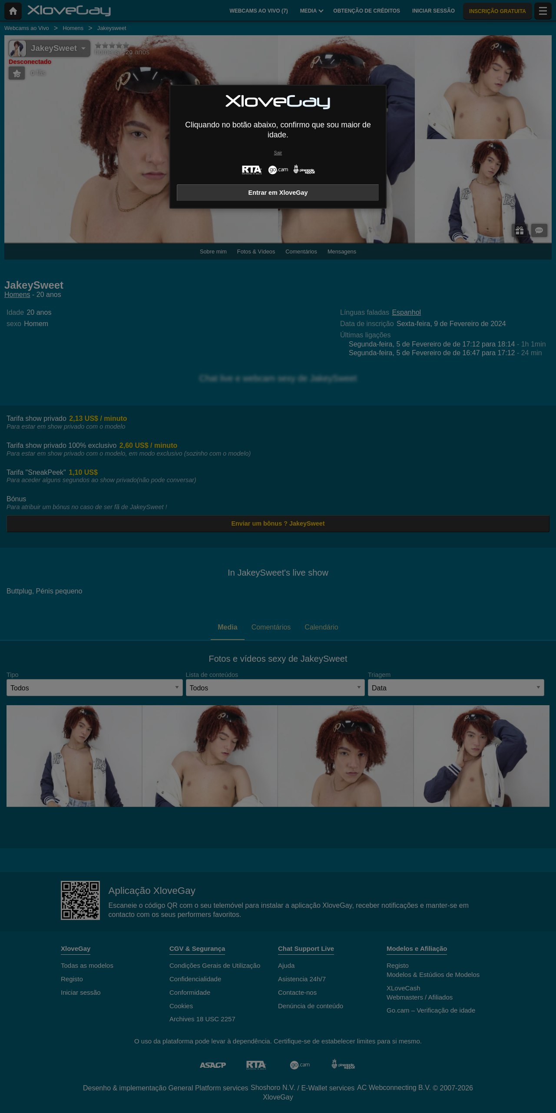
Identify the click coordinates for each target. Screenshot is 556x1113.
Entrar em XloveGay (278, 192)
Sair (278, 152)
